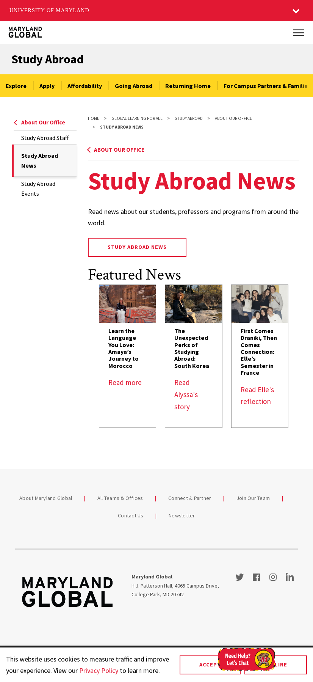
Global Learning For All (137, 118)
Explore (16, 86)
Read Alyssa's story (186, 394)
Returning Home (188, 86)
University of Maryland (49, 10)
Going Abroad (133, 86)
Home (93, 118)
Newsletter (182, 515)
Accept (210, 664)
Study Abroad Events (38, 188)
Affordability (84, 86)
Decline (275, 664)
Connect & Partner (189, 498)
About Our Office (39, 122)
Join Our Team (253, 498)
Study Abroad (47, 59)
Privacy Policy (98, 670)
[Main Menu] (298, 32)
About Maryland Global (45, 498)
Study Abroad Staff (45, 137)
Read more (125, 382)
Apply (47, 86)
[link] (127, 356)
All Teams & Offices (120, 498)
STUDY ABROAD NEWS (137, 247)
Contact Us (131, 515)
